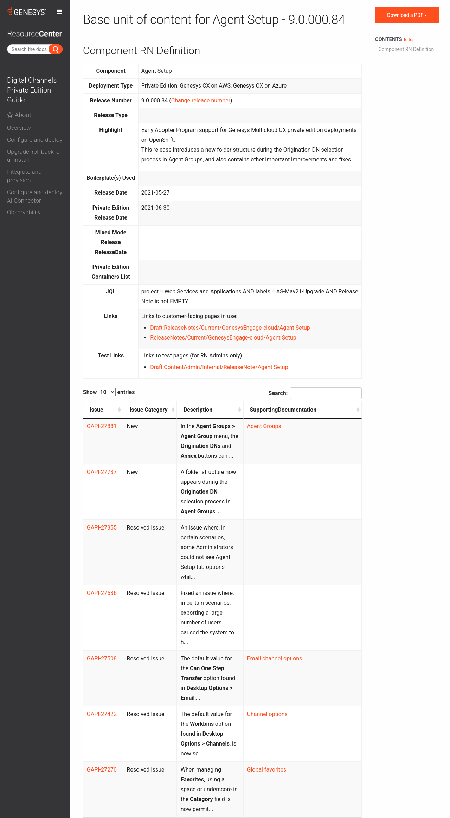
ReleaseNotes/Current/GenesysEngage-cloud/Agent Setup (223, 337)
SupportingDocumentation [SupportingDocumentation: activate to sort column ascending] (304, 409)
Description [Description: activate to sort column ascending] (175, 409)
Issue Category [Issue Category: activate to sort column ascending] (131, 414)
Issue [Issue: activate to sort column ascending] (96, 409)
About (19, 115)
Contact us (224, 788)
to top (409, 39)
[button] (35, 128)
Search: (315, 393)
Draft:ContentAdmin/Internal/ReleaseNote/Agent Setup (219, 367)
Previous (305, 750)
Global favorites (288, 651)
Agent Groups (285, 436)
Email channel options (295, 579)
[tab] (35, 126)
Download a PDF (407, 15)
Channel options (288, 615)
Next (350, 750)
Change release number (200, 100)
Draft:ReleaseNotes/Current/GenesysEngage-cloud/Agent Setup (230, 327)
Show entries (109, 392)
